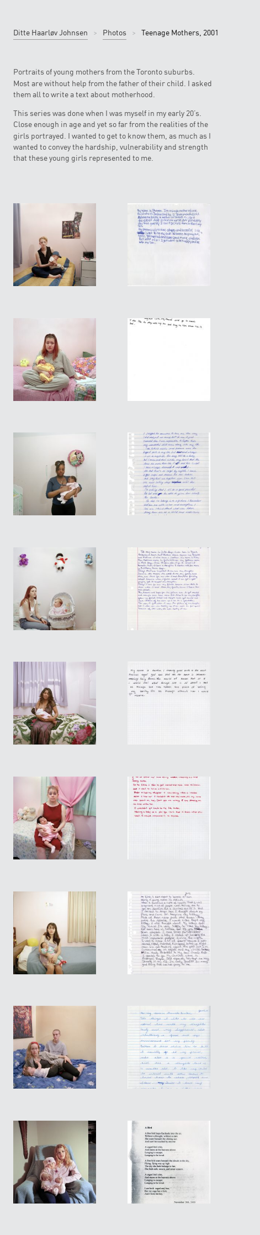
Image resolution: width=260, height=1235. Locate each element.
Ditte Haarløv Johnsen (50, 33)
